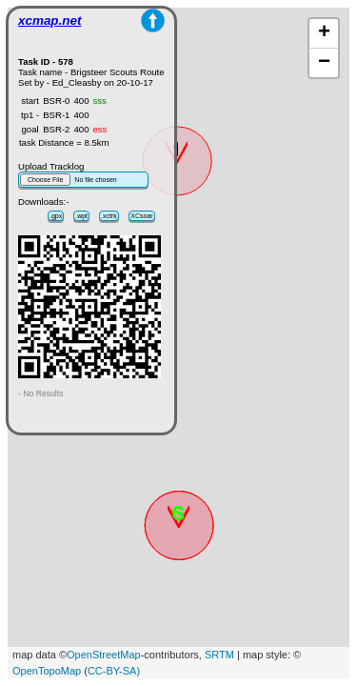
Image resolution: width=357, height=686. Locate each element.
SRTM (219, 654)
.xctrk (109, 215)
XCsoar (141, 215)
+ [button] (324, 33)
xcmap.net (49, 20)
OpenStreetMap (104, 654)
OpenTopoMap (46, 670)
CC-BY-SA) (114, 670)
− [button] (324, 63)
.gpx (56, 215)
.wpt (81, 215)
